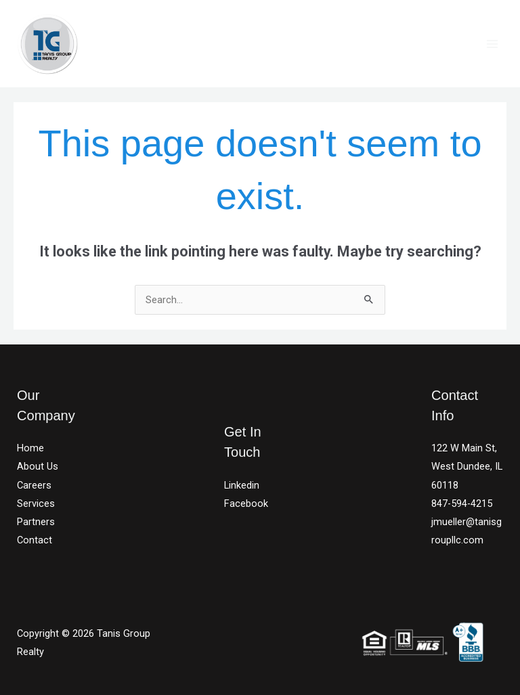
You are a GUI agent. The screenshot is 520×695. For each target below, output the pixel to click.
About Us (37, 466)
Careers (34, 485)
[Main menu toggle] (492, 44)
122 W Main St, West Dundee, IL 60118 (466, 466)
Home (30, 448)
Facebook (246, 503)
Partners (36, 522)
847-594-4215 (461, 503)
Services (36, 503)
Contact (34, 540)
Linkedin (241, 485)
